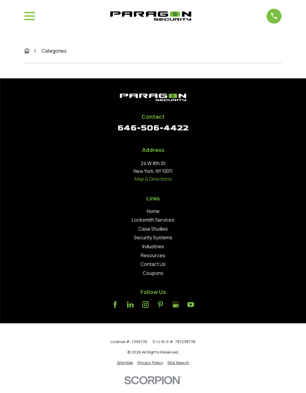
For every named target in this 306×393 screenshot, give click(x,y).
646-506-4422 (153, 128)
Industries (153, 246)
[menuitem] (125, 362)
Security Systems (153, 237)
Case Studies (153, 229)
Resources (153, 255)
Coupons (153, 273)
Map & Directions (153, 179)
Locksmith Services (153, 220)
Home (153, 211)
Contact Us (153, 264)
